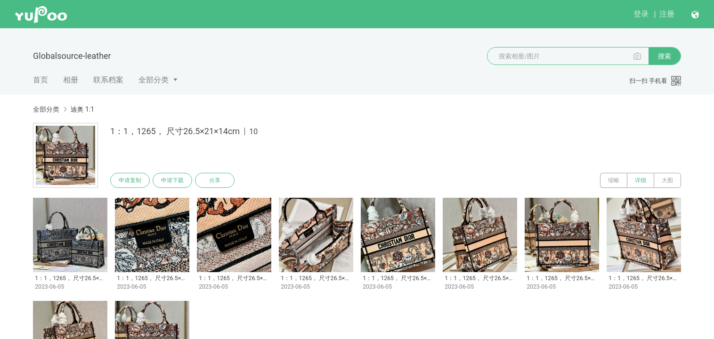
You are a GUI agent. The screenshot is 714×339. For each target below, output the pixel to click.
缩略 (613, 180)
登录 (641, 13)
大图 (667, 180)
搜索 (664, 56)
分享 (214, 180)
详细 (640, 180)
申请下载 (172, 180)
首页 (40, 79)
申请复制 (130, 180)
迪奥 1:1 (82, 109)
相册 (70, 79)
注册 (666, 13)
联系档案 (108, 79)
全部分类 (153, 79)
